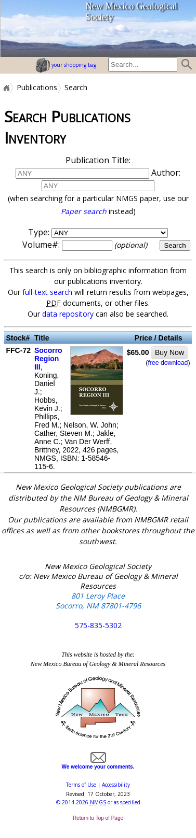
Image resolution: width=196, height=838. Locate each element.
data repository (68, 314)
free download (168, 362)
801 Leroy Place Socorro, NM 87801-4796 (98, 600)
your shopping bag (65, 64)
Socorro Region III (48, 358)
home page (27, 28)
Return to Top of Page (98, 818)
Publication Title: (98, 160)
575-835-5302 (98, 625)
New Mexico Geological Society (131, 11)
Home (5, 87)
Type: (38, 232)
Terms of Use (81, 784)
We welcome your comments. (98, 764)
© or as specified (98, 802)
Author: (98, 191)
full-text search (47, 292)
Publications (37, 87)
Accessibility (116, 784)
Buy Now (169, 352)
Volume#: (85, 244)
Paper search (84, 211)
